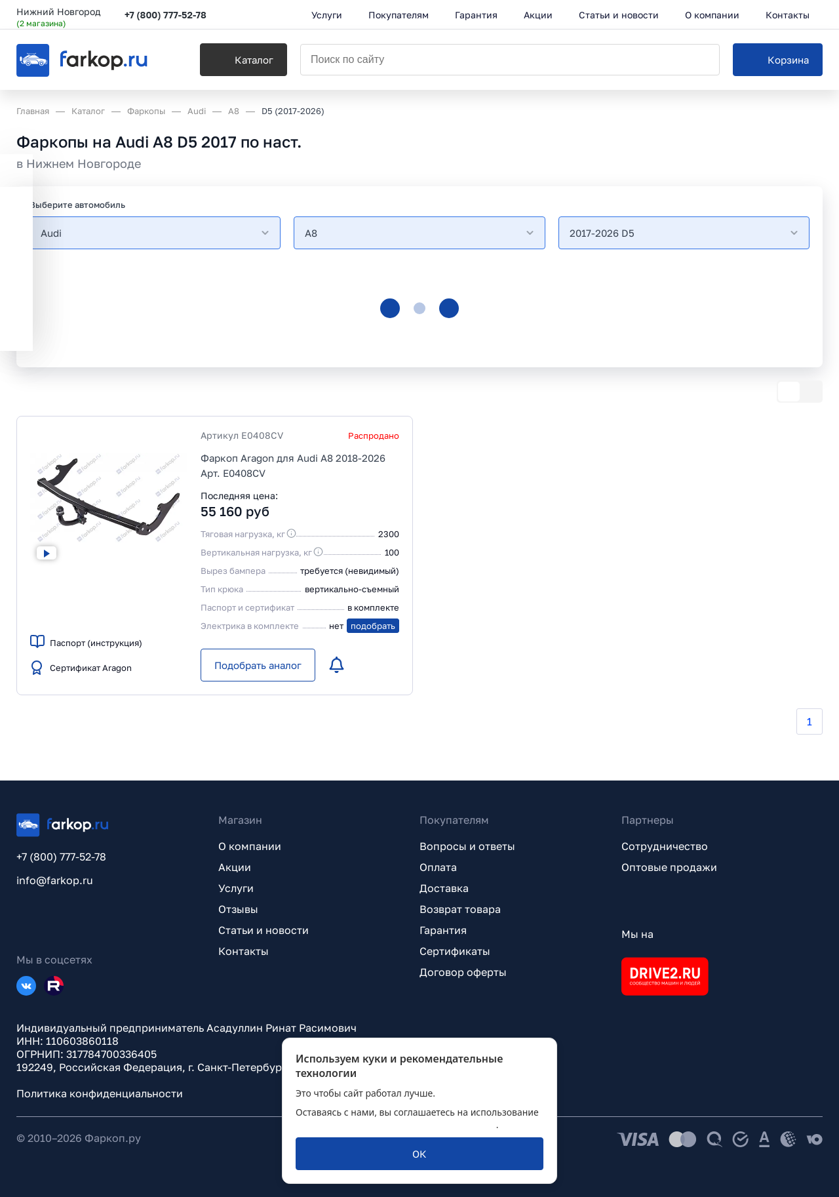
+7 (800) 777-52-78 (165, 14)
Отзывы (238, 909)
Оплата (438, 867)
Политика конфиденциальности (99, 1093)
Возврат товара (460, 909)
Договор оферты (463, 972)
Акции (234, 867)
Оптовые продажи (669, 867)
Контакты (243, 951)
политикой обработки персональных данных (396, 1124)
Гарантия (443, 930)
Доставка (444, 888)
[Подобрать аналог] (258, 665)
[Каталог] (243, 59)
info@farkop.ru (54, 880)
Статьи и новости (263, 930)
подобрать (373, 625)
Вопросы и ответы (467, 846)
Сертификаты (455, 951)
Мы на (637, 934)
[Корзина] (778, 59)
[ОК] (419, 1153)
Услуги (236, 888)
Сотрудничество (664, 846)
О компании (249, 846)
